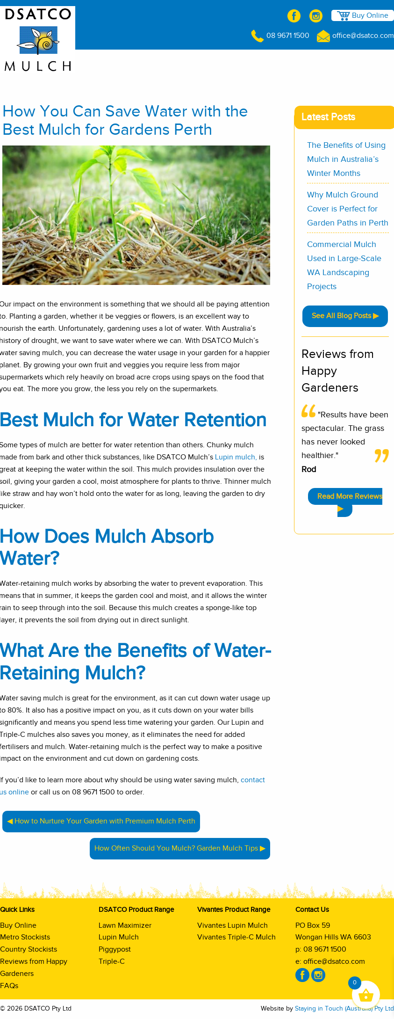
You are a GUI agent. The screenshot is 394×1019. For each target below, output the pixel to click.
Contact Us (376, 79)
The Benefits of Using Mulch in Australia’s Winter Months (346, 159)
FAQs (9, 986)
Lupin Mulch (119, 937)
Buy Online (362, 16)
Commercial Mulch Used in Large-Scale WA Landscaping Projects (344, 265)
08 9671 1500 (280, 35)
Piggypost (115, 949)
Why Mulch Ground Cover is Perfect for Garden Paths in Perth (347, 209)
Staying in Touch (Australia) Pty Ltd (344, 1008)
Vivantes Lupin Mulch (232, 925)
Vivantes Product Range (301, 62)
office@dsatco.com (355, 35)
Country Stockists (28, 949)
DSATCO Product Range (201, 62)
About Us (126, 62)
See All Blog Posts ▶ (345, 316)
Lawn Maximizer (125, 925)
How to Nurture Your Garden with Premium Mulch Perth (104, 821)
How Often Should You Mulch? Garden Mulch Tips (176, 848)
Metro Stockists (25, 937)
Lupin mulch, (236, 457)
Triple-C (112, 961)
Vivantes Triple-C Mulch (236, 937)
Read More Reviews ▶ (349, 502)
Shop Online (79, 61)
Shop (369, 62)
